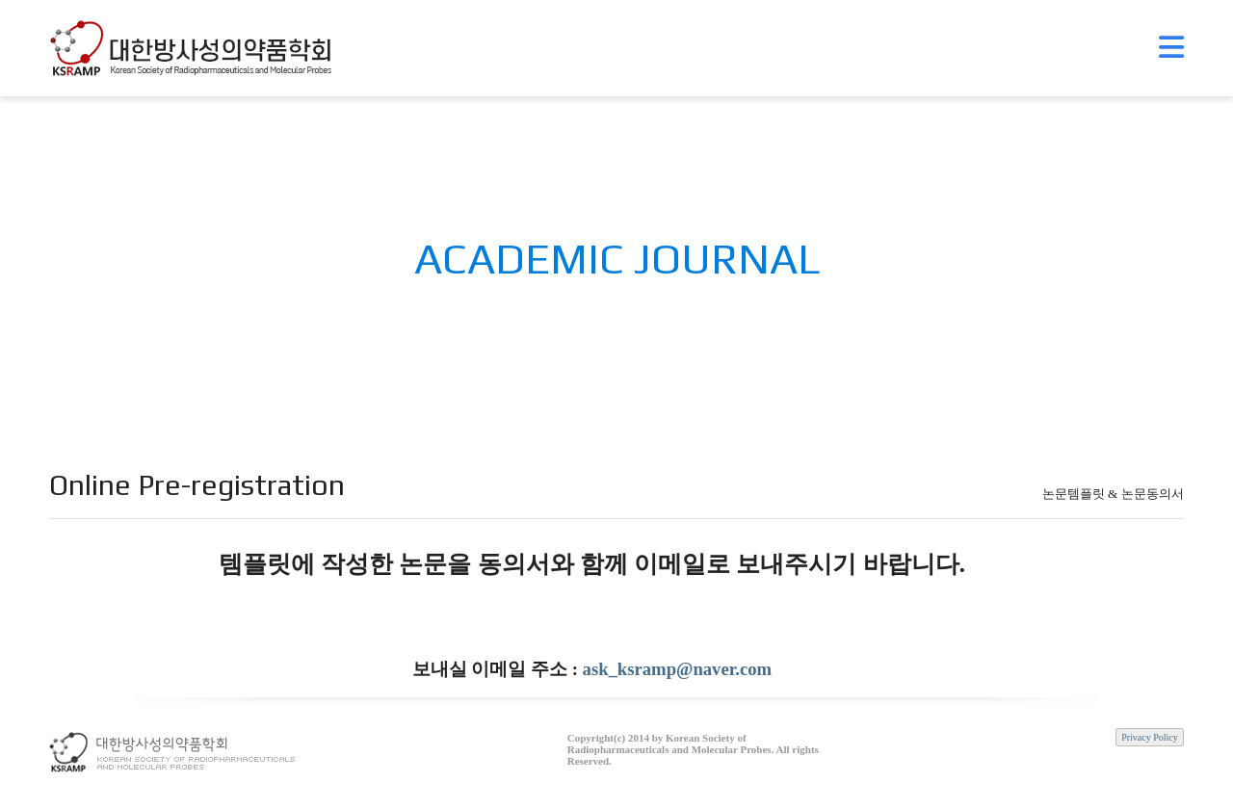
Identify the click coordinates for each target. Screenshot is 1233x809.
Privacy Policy (1149, 737)
